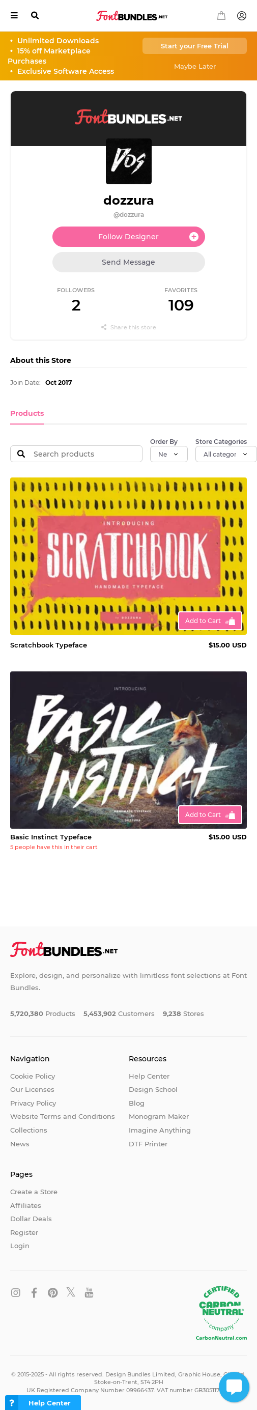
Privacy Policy (33, 1103)
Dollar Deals (31, 1219)
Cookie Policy (32, 1076)
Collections (28, 1130)
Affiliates (25, 1205)
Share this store (128, 327)
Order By (164, 441)
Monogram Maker (159, 1116)
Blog (137, 1103)
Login (20, 1246)
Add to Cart (203, 621)
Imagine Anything (160, 1130)
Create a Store (34, 1192)
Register (24, 1232)
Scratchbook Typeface (48, 645)
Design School (153, 1089)
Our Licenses (32, 1089)
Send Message (128, 262)
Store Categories (221, 441)
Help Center (149, 1076)
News (20, 1144)
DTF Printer (148, 1144)
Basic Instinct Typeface (51, 837)
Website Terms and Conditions (62, 1116)
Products (27, 413)
